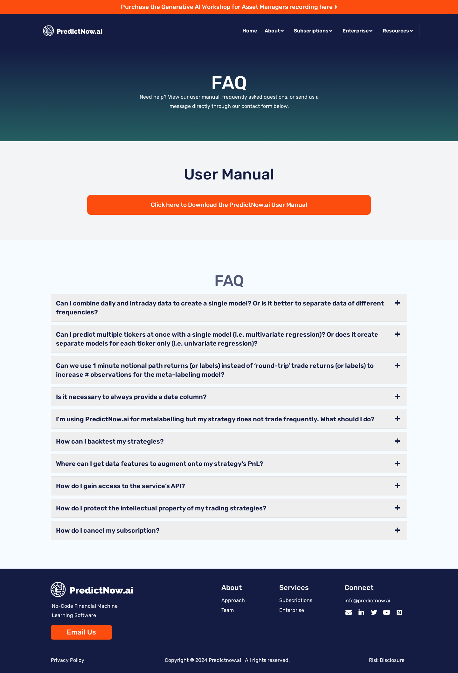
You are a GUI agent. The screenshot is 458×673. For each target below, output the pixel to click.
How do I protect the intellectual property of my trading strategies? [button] (229, 508)
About (274, 31)
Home (249, 31)
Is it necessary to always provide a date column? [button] (229, 396)
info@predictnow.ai (367, 601)
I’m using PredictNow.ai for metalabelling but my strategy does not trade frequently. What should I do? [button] (229, 419)
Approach (233, 600)
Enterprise (357, 31)
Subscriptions (313, 31)
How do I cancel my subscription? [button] (229, 530)
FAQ (226, 620)
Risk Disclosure (387, 660)
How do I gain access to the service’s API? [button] (229, 485)
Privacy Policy (67, 660)
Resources (398, 31)
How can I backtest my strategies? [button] (229, 441)
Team (227, 610)
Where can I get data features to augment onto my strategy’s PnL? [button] (229, 463)
